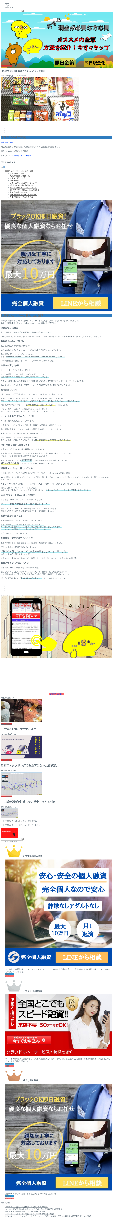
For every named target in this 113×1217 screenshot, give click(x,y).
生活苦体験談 (6, 66)
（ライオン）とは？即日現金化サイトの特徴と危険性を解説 (29, 1214)
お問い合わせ (9, 7)
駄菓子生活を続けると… (20, 192)
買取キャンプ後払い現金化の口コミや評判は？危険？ (26, 1207)
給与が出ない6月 (16, 181)
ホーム (7, 3)
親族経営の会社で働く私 (20, 176)
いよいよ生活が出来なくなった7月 (24, 183)
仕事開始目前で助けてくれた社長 (23, 195)
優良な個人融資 (7, 142)
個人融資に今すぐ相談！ (21, 155)
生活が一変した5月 (17, 178)
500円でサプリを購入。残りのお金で (24, 190)
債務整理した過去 (17, 173)
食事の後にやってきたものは (21, 197)
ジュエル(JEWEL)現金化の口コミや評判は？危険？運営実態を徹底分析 (33, 1209)
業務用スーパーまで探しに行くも (23, 188)
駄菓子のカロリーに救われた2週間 (19, 171)
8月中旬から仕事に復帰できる (22, 185)
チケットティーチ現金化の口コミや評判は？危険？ (26, 1211)
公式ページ (9, 976)
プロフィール (9, 5)
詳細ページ (9, 974)
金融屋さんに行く (56, 694)
